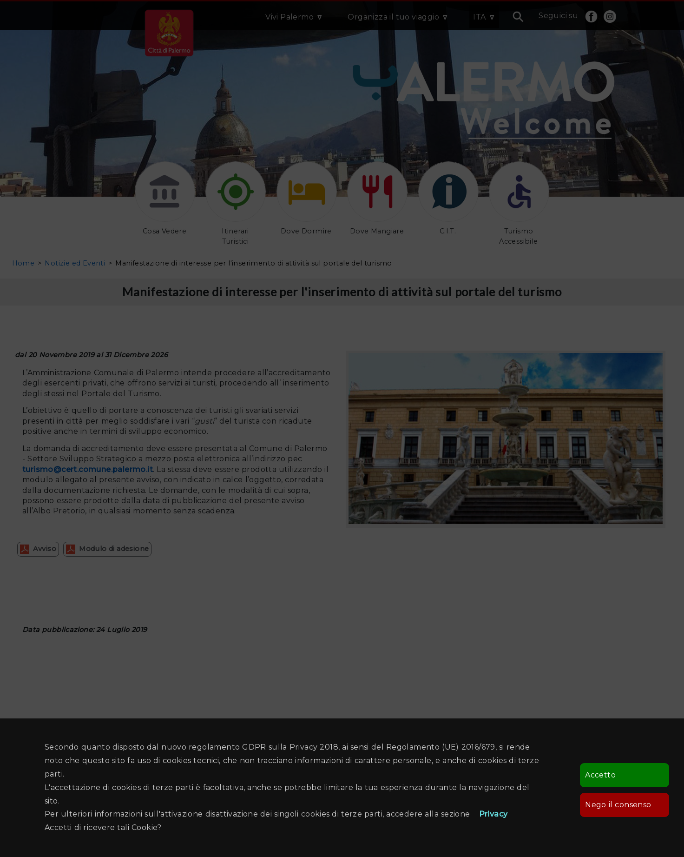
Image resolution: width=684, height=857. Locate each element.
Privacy (493, 814)
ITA (479, 17)
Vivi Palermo (289, 17)
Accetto (600, 775)
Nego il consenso (618, 804)
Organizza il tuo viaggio (393, 17)
